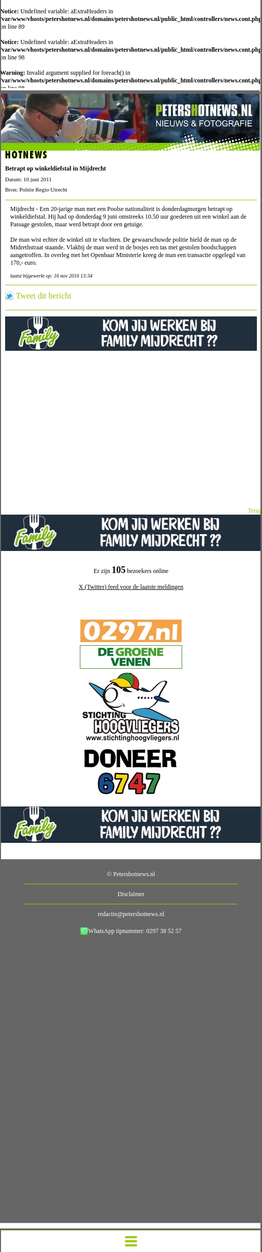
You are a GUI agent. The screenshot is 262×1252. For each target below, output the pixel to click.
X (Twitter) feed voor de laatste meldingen (131, 586)
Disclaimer (131, 894)
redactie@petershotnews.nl (131, 914)
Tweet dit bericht (43, 296)
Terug (255, 510)
